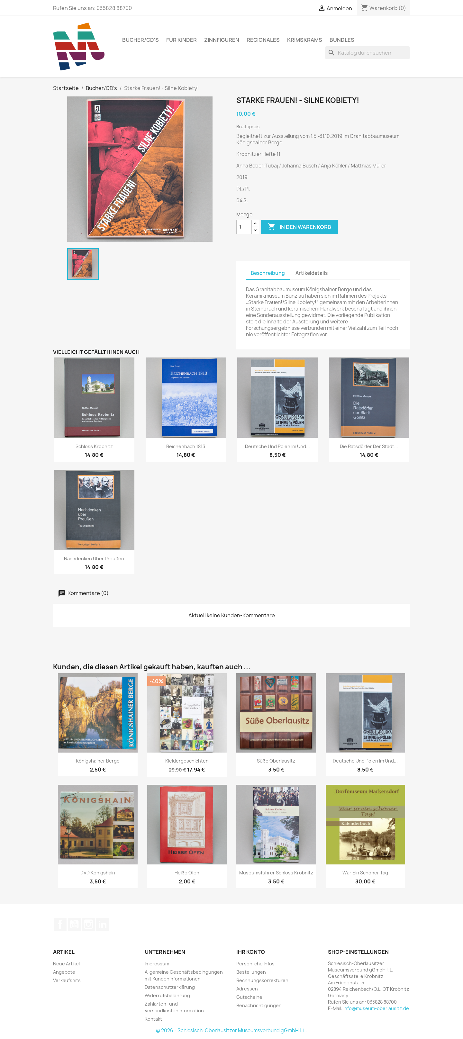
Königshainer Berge (98, 761)
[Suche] (367, 52)
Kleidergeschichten (187, 761)
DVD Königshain (97, 873)
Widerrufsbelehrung (167, 995)
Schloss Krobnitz (94, 446)
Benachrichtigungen (259, 1005)
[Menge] (244, 227)
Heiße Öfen (187, 873)
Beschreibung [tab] (268, 273)
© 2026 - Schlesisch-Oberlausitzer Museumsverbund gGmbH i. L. (231, 1030)
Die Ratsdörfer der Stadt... (369, 446)
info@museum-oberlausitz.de (376, 1008)
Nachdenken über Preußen (94, 559)
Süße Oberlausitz (276, 761)
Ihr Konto (250, 951)
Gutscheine (249, 997)
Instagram (88, 924)
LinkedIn (102, 924)
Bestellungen (251, 972)
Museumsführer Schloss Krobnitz (276, 873)
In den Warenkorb (299, 227)
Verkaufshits (67, 980)
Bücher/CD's (140, 39)
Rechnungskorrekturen (262, 980)
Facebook (60, 924)
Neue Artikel (66, 964)
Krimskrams (304, 39)
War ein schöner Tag (365, 873)
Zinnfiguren (221, 39)
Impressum (157, 964)
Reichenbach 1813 (185, 446)
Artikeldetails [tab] (311, 273)
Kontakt (153, 1019)
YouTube (74, 924)
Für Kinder (181, 39)
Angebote (64, 972)
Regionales (263, 39)
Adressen (247, 989)
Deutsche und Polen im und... (277, 446)
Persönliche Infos (255, 964)
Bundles (342, 39)
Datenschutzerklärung (170, 987)
